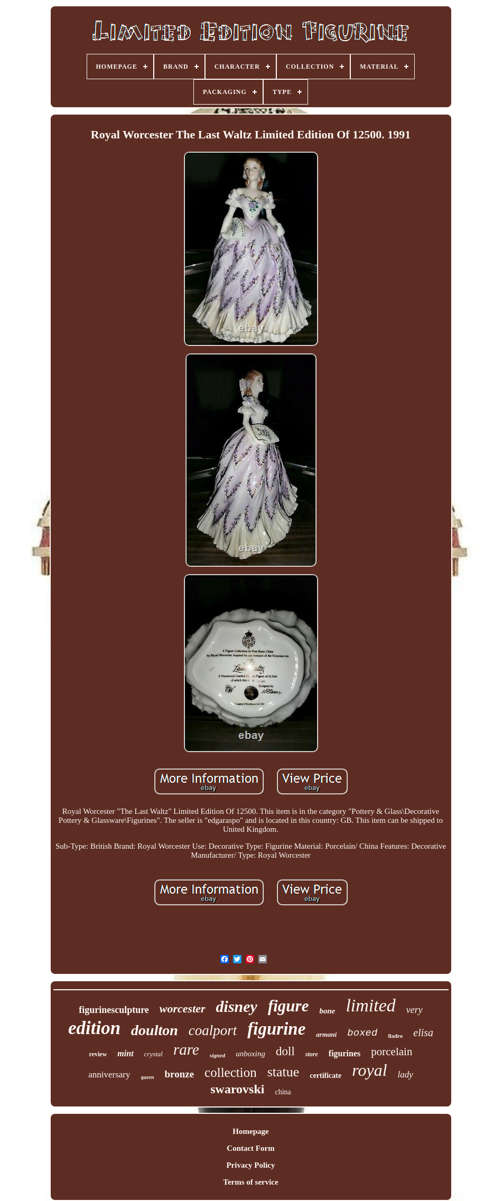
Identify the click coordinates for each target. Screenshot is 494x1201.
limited (370, 1005)
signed (217, 1055)
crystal (153, 1054)
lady (405, 1074)
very (414, 1010)
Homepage (250, 1131)
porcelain (391, 1051)
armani (326, 1034)
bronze (179, 1074)
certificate (325, 1076)
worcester (183, 1008)
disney (236, 1006)
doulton (154, 1030)
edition (94, 1028)
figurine (276, 1028)
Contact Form (250, 1148)
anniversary (109, 1074)
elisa (423, 1032)
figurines (344, 1053)
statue (283, 1072)
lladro (395, 1036)
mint (125, 1053)
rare (186, 1049)
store (311, 1054)
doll (285, 1051)
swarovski (237, 1089)
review (98, 1054)
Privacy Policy (250, 1165)
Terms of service (250, 1182)
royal (369, 1070)
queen (147, 1077)
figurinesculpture (114, 1010)
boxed (362, 1033)
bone (327, 1011)
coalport (213, 1030)
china (283, 1092)
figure (288, 1006)
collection (230, 1072)
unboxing (250, 1053)
